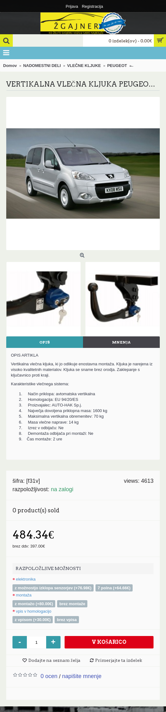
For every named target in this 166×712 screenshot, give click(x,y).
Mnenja (121, 342)
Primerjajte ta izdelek (118, 660)
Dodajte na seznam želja (54, 660)
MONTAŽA (24, 595)
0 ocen (49, 676)
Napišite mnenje (81, 676)
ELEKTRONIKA (26, 579)
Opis (44, 342)
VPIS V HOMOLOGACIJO (33, 611)
